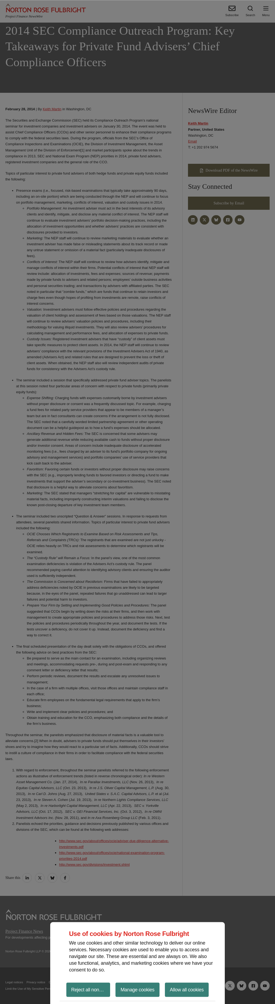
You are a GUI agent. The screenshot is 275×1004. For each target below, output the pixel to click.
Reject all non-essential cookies (90, 989)
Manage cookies (137, 989)
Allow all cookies (187, 989)
